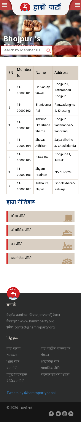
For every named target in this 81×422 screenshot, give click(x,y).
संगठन (45, 355)
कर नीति (16, 244)
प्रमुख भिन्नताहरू (16, 375)
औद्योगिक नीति (21, 230)
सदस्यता (11, 355)
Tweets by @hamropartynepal (31, 393)
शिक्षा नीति (18, 216)
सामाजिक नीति (21, 258)
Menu (78, 5)
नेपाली (9, 5)
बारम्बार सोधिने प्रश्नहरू (55, 375)
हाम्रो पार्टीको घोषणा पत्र (55, 349)
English (73, 5)
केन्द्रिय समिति (15, 381)
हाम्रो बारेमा (13, 349)
